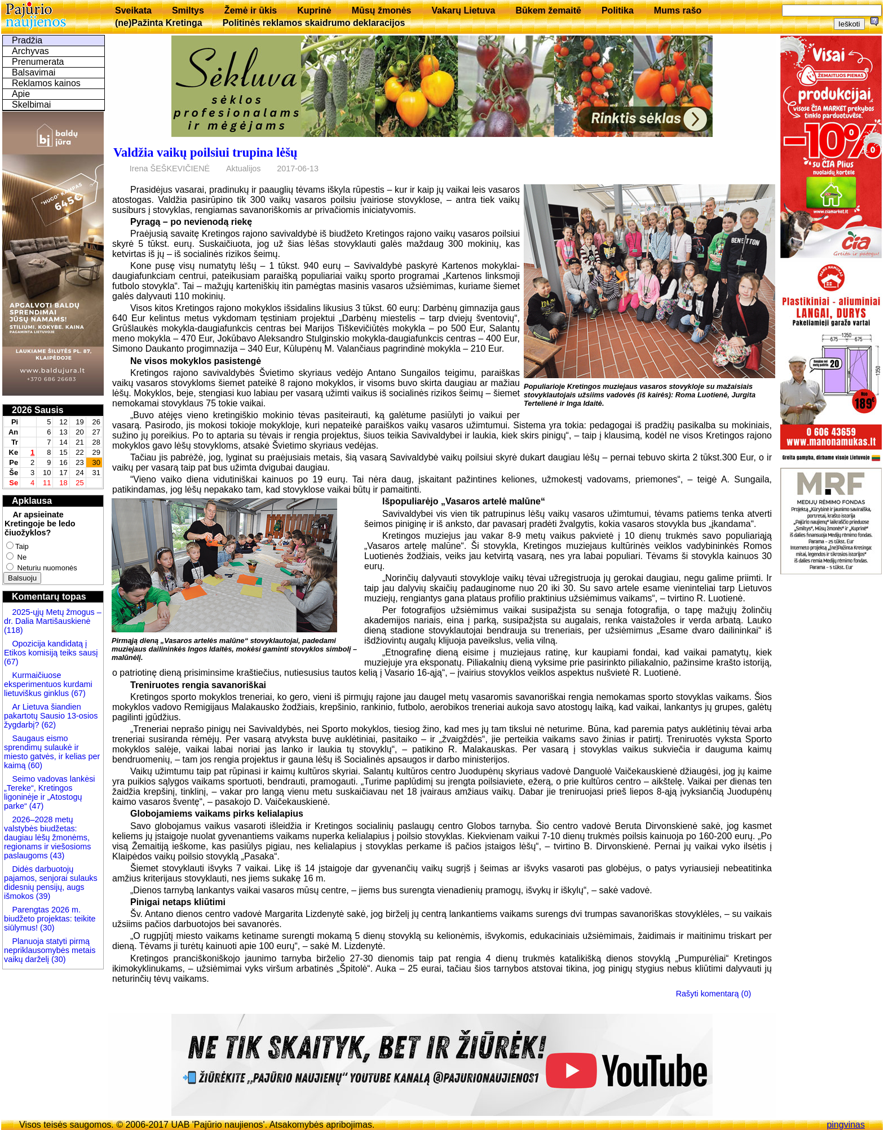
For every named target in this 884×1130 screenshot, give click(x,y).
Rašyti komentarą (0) (714, 993)
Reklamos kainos (46, 83)
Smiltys (188, 10)
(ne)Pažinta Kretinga (158, 23)
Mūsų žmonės (382, 10)
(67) (11, 661)
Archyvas (30, 51)
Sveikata (133, 10)
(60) (33, 765)
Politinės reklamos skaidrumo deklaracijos (314, 23)
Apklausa (32, 501)
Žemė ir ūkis (250, 10)
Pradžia (27, 40)
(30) (46, 927)
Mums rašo (677, 10)
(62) (47, 724)
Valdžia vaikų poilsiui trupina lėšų (205, 152)
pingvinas (845, 1124)
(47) (36, 805)
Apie (21, 94)
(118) (13, 630)
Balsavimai (33, 72)
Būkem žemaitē (548, 10)
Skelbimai (31, 104)
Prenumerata (38, 62)
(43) (56, 855)
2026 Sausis (38, 410)
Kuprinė (314, 10)
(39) (42, 896)
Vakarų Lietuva (463, 10)
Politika (618, 10)
